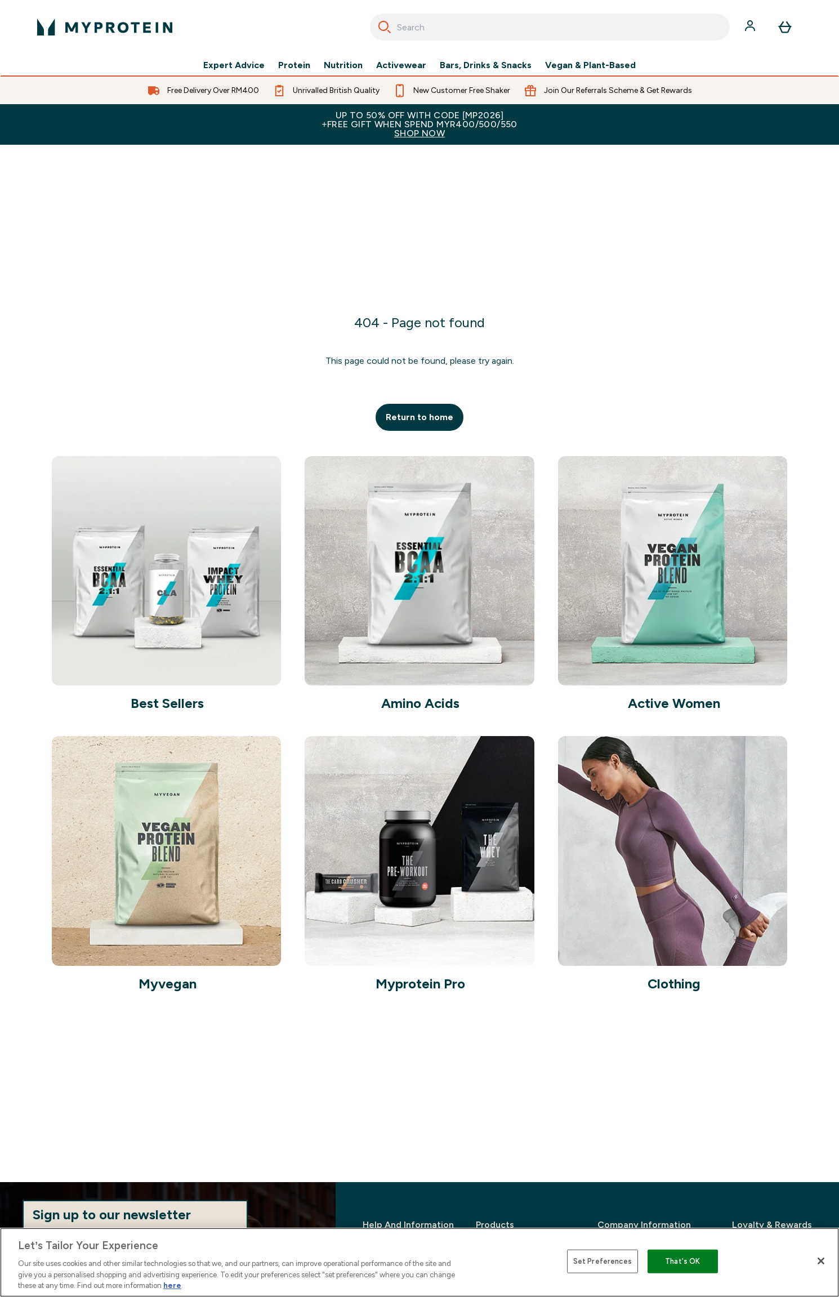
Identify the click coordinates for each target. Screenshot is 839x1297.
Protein (294, 65)
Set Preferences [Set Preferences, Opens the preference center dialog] (602, 1261)
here (172, 1285)
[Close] (821, 1261)
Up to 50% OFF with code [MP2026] (419, 124)
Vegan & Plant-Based (590, 65)
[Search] (384, 27)
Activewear (401, 65)
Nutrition (343, 65)
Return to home (419, 417)
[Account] (751, 27)
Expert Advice (234, 65)
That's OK (682, 1261)
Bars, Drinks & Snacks (486, 65)
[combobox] (550, 27)
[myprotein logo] (104, 27)
